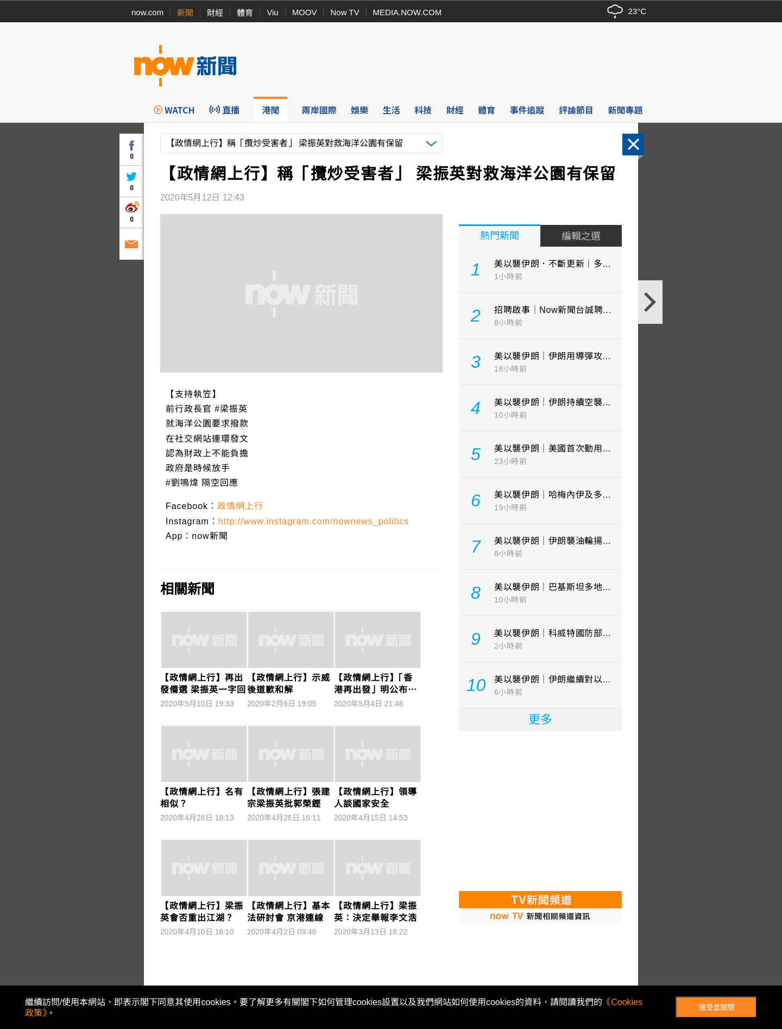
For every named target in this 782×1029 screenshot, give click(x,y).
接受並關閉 (716, 1007)
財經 (215, 12)
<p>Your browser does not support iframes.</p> (540, 810)
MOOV (304, 12)
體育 (245, 12)
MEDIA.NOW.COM (407, 12)
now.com (147, 12)
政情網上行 (240, 506)
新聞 (185, 12)
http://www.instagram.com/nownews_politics (313, 521)
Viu (272, 12)
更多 (540, 719)
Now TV (344, 12)
